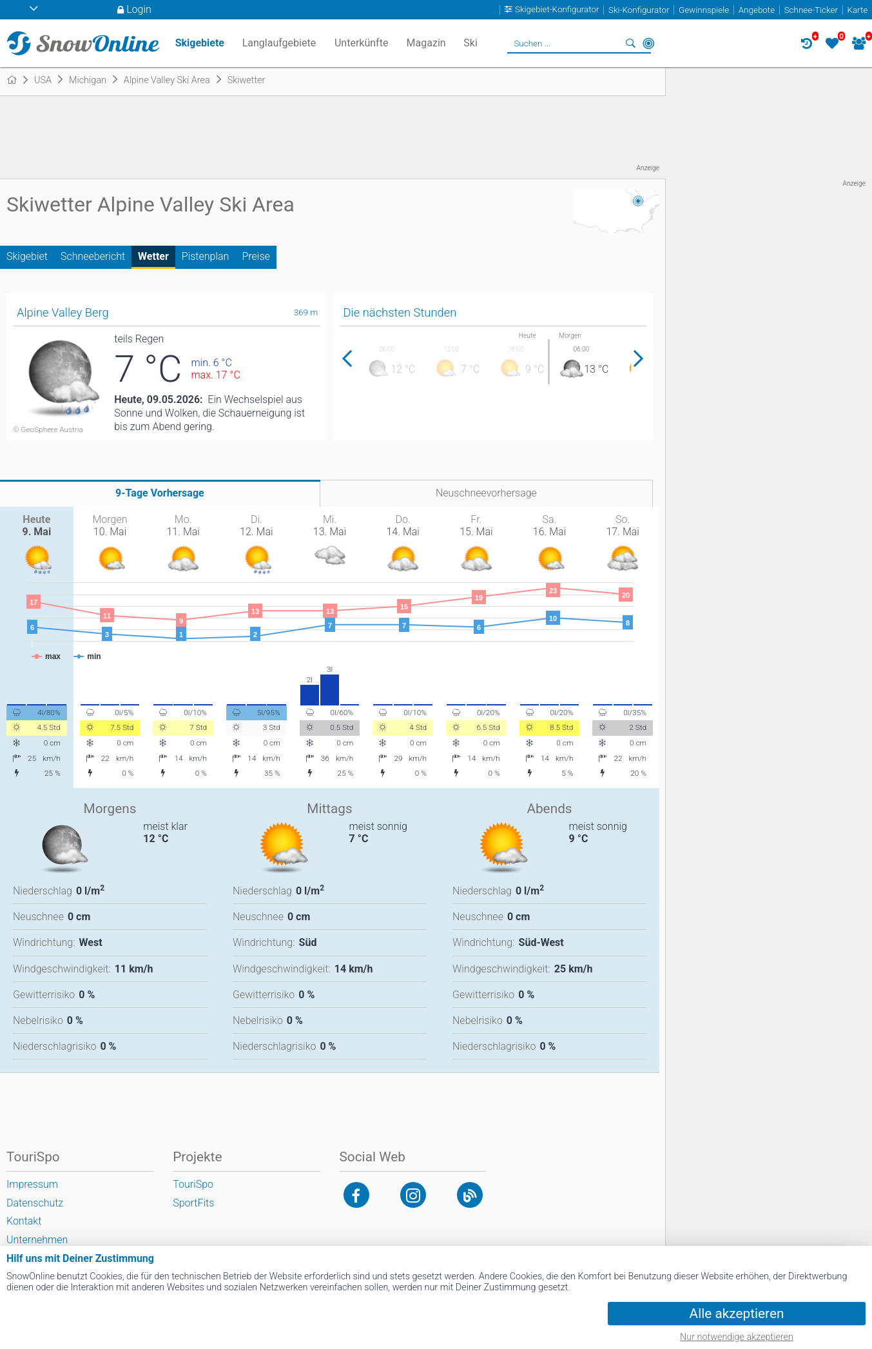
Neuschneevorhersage (486, 493)
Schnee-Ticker (811, 10)
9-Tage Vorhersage (159, 493)
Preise (255, 256)
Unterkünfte (361, 43)
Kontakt (23, 1221)
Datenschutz (34, 1203)
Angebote (757, 10)
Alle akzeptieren (737, 1313)
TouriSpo (193, 1184)
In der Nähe (648, 43)
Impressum (32, 1184)
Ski (470, 43)
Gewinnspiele (704, 10)
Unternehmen (37, 1240)
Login (138, 9)
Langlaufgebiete (279, 43)
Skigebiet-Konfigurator (557, 10)
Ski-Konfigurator (638, 10)
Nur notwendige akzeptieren (736, 1337)
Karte (857, 10)
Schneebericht (93, 256)
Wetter (153, 256)
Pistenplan (205, 256)
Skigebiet (27, 256)
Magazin (426, 43)
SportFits (193, 1203)
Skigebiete (199, 43)
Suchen (630, 43)
